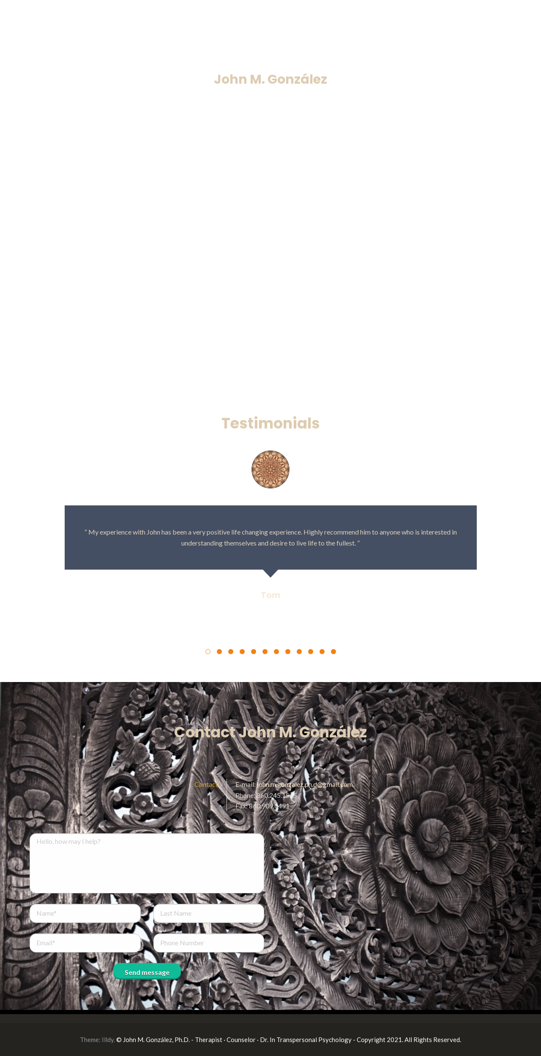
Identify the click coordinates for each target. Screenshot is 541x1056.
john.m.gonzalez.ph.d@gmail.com (305, 784)
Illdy (108, 1039)
